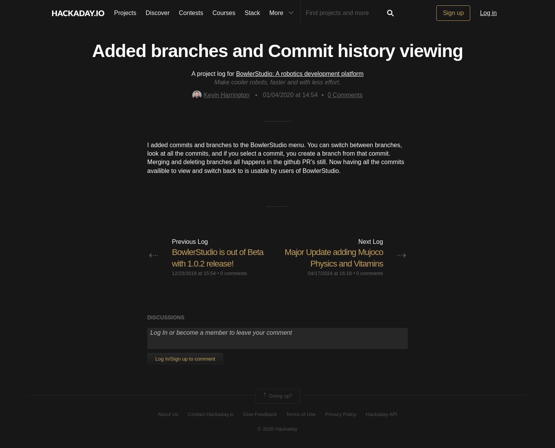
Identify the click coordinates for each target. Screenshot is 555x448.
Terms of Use (301, 414)
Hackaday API (381, 414)
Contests (191, 13)
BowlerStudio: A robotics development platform (299, 73)
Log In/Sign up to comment (185, 359)
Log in (488, 13)
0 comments (233, 273)
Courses (223, 13)
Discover (158, 13)
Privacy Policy (341, 414)
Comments (345, 95)
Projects (125, 13)
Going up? (277, 396)
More (283, 13)
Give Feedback (260, 414)
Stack (252, 13)
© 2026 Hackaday (277, 429)
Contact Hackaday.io (211, 414)
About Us (168, 414)
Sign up (453, 13)
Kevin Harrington (220, 95)
